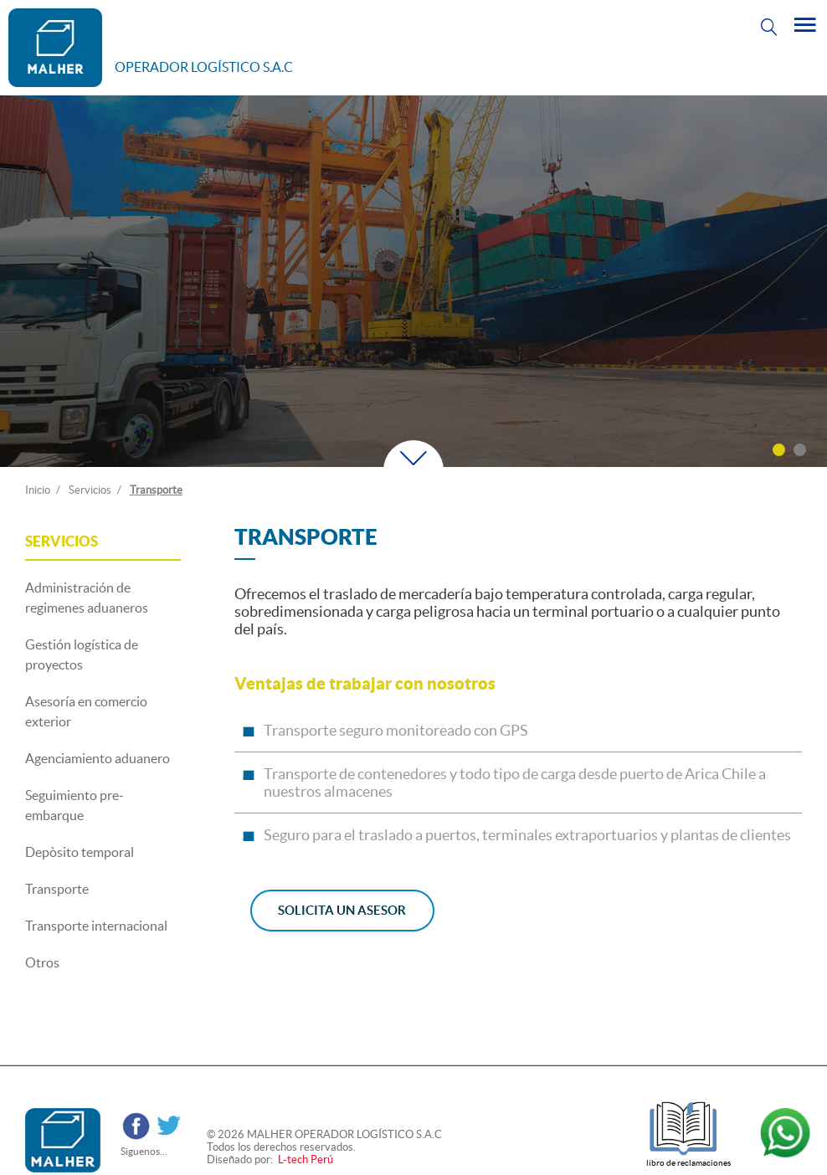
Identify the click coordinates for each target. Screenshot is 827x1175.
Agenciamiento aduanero (97, 758)
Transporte (156, 490)
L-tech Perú (304, 1159)
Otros (42, 962)
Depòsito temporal (79, 851)
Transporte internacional (96, 925)
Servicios (90, 490)
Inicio (37, 490)
